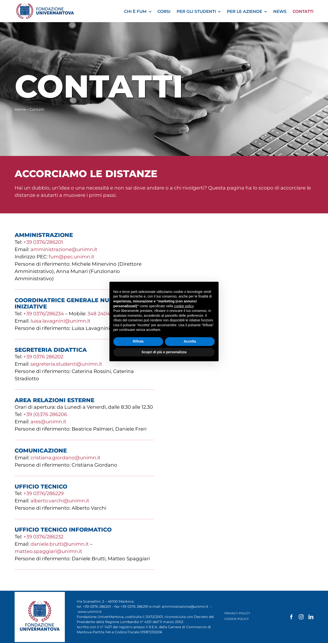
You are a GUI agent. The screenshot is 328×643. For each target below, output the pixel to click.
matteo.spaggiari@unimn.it (48, 551)
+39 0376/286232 (43, 537)
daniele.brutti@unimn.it (59, 544)
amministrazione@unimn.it (63, 249)
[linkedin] (311, 617)
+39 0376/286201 (43, 242)
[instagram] (301, 617)
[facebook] (291, 617)
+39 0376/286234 (43, 314)
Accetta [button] (190, 341)
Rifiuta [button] (138, 341)
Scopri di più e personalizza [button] (164, 352)
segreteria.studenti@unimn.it (66, 364)
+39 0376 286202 (43, 357)
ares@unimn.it (48, 422)
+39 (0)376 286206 (45, 414)
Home (20, 109)
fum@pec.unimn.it (71, 257)
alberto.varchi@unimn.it (59, 501)
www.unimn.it (90, 611)
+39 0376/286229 (43, 493)
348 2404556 (102, 314)
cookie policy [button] (183, 306)
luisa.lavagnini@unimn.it (60, 321)
